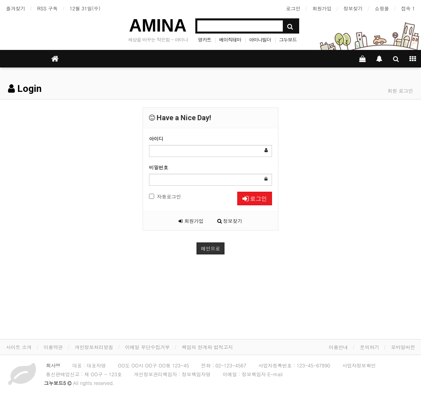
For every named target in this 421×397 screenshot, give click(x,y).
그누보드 (288, 39)
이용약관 (53, 346)
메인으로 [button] (210, 248)
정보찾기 (353, 8)
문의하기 (369, 346)
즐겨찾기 (15, 8)
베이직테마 (230, 39)
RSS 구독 (47, 8)
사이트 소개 (19, 346)
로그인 (293, 8)
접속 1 (408, 8)
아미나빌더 (260, 39)
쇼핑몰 (382, 8)
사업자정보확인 (359, 365)
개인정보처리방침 (94, 346)
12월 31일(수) (85, 8)
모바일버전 (403, 346)
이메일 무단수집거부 (147, 346)
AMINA (158, 25)
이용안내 (338, 346)
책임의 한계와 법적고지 (207, 346)
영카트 (204, 39)
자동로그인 (165, 196)
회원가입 (322, 8)
